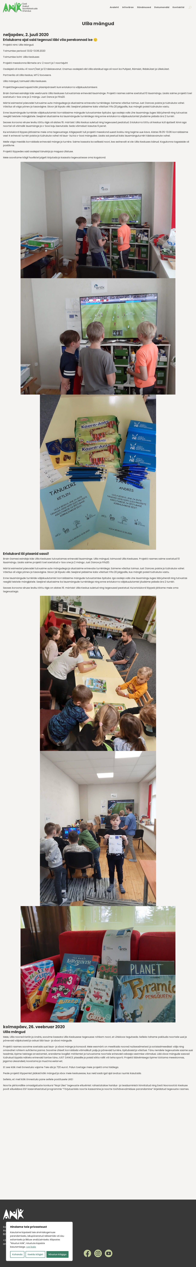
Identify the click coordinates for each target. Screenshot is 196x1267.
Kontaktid (178, 7)
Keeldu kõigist (35, 1254)
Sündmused (144, 7)
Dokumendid (161, 7)
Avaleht (114, 7)
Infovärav (128, 7)
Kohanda (17, 1254)
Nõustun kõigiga (57, 1254)
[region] (39, 1241)
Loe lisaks (31, 1246)
